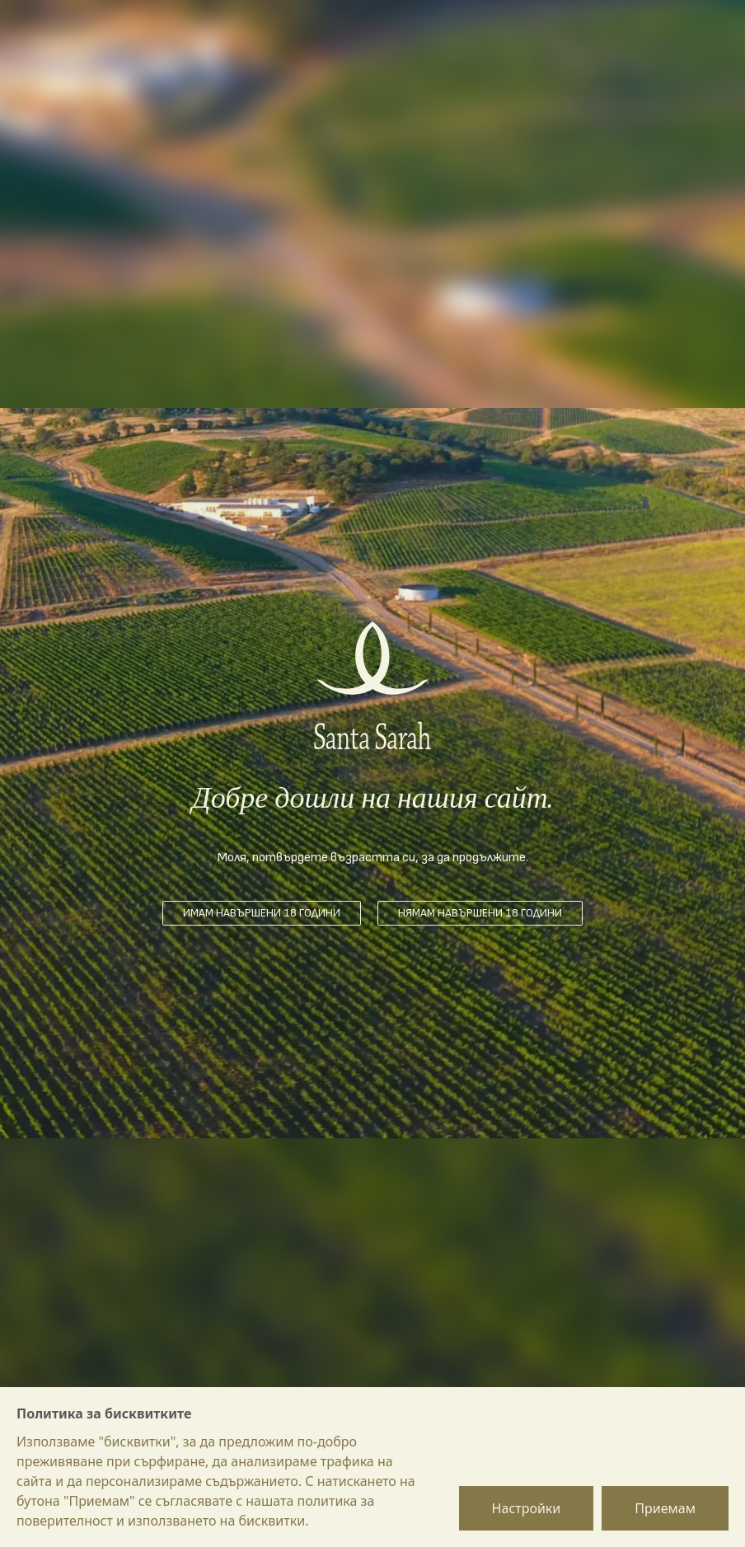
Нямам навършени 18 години (480, 913)
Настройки (526, 1508)
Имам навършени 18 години (261, 913)
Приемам (665, 1508)
